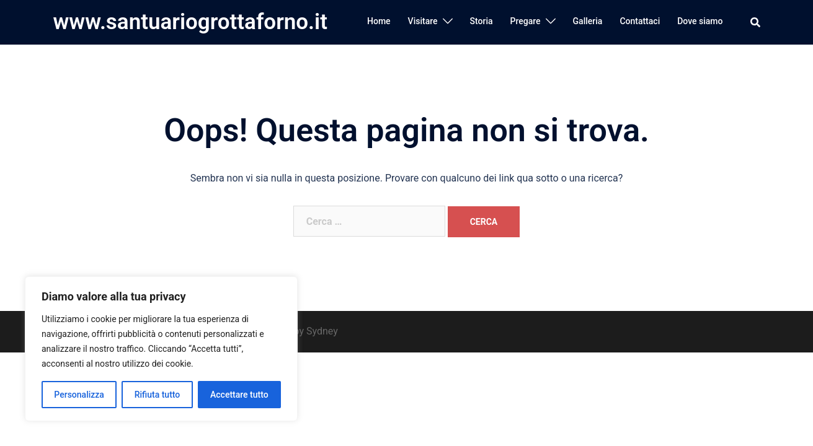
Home (379, 21)
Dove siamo (699, 21)
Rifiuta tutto (157, 395)
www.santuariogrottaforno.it (190, 22)
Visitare (423, 21)
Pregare (525, 21)
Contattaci (640, 21)
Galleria (588, 21)
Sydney (322, 331)
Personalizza (79, 395)
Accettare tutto (239, 395)
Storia (481, 21)
